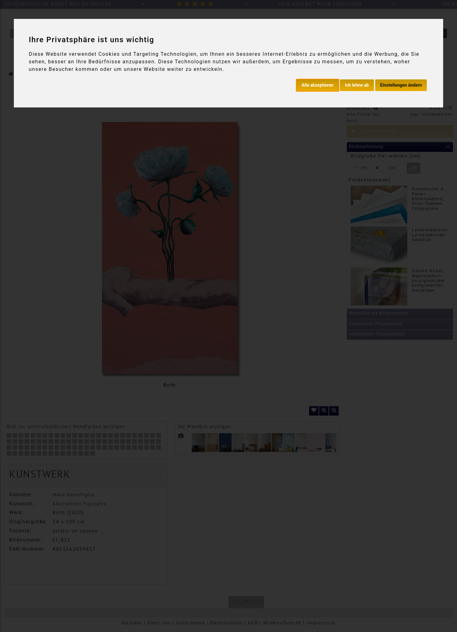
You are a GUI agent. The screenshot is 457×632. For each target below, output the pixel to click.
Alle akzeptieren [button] (318, 85)
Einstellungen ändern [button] (401, 85)
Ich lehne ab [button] (357, 85)
